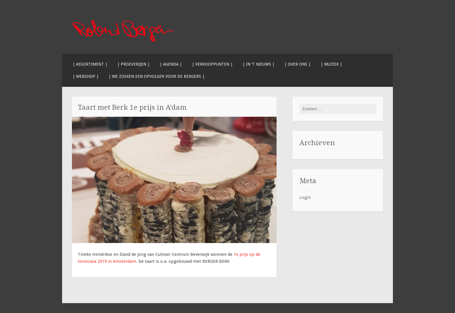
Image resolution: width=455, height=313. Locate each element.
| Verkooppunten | (212, 64)
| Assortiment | (90, 64)
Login (305, 197)
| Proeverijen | (133, 64)
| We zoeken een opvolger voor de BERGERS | (157, 76)
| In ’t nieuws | (259, 64)
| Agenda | (171, 64)
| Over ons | (297, 64)
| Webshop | (86, 76)
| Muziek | (331, 64)
